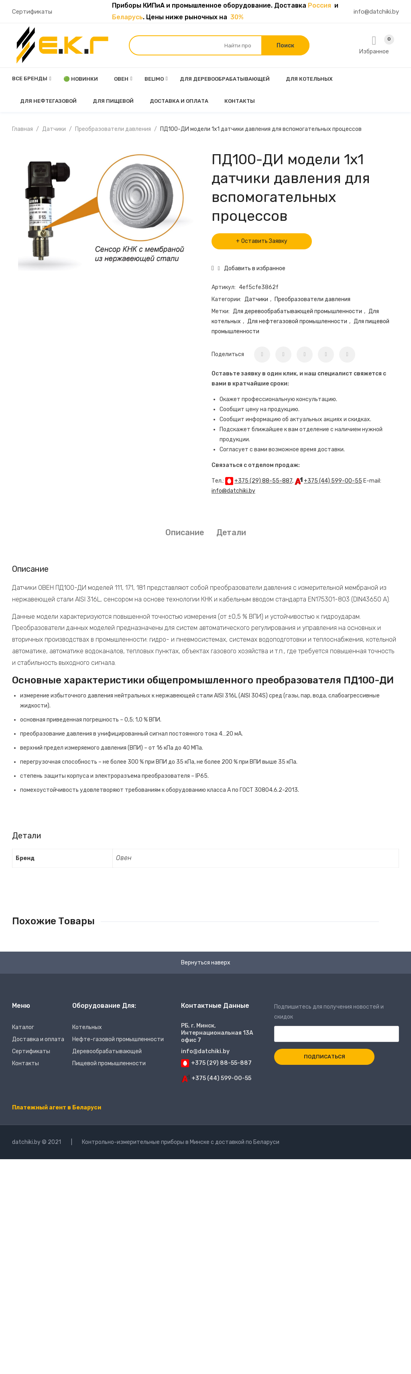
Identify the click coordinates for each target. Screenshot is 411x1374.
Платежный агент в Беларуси (56, 1107)
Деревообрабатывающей (107, 1051)
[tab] (185, 533)
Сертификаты (32, 11)
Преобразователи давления (113, 129)
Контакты (25, 1063)
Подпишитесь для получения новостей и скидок (336, 1020)
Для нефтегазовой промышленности (297, 321)
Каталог (23, 1027)
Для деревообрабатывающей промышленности (297, 311)
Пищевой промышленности (109, 1063)
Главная (22, 129)
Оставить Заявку (264, 241)
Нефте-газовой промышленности (118, 1039)
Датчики (54, 129)
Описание (184, 532)
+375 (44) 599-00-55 (333, 480)
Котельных (87, 1027)
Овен (124, 858)
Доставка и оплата (38, 1039)
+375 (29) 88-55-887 (263, 480)
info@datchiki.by (376, 11)
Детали (231, 532)
